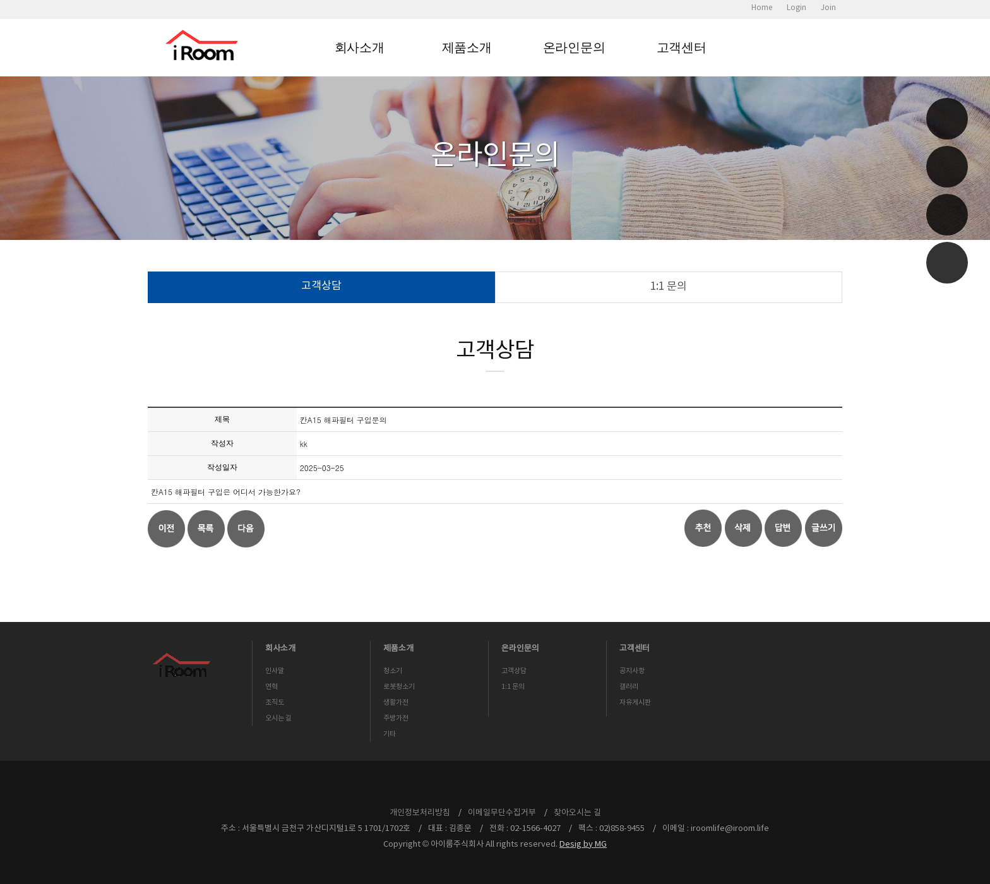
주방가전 (396, 718)
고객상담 (321, 286)
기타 (389, 734)
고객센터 (682, 47)
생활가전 (396, 702)
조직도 (274, 702)
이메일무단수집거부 (502, 813)
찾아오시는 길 (577, 813)
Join (828, 8)
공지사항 (632, 671)
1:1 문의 (668, 286)
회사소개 (360, 47)
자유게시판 (635, 702)
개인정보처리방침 (420, 813)
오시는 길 (278, 718)
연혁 (271, 687)
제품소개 (467, 47)
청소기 (392, 671)
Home (761, 8)
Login (796, 8)
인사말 (274, 671)
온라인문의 (574, 47)
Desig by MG (583, 844)
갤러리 (628, 687)
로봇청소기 (399, 687)
